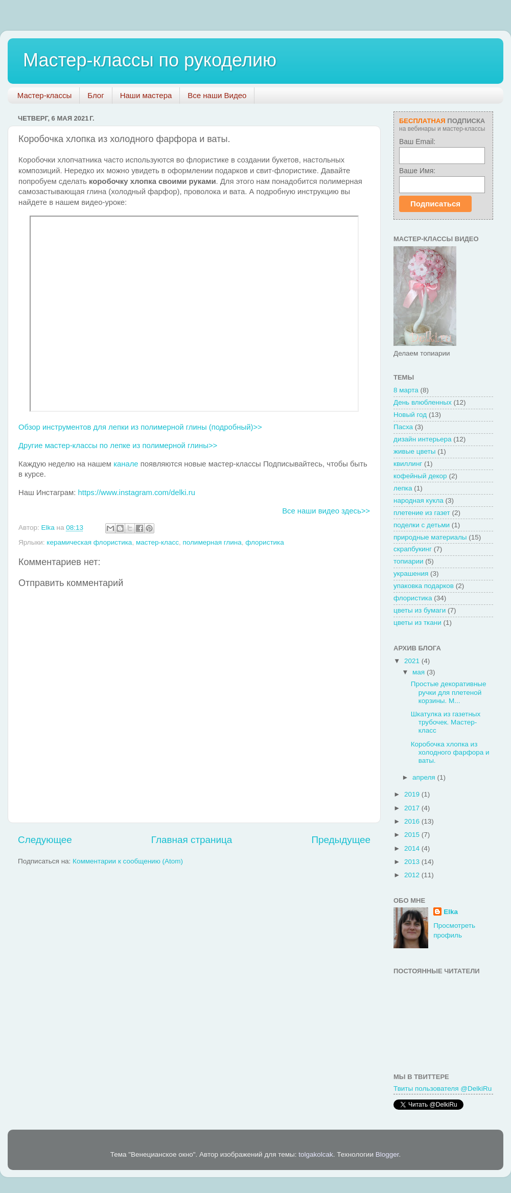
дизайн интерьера (422, 439)
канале (125, 464)
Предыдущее (340, 839)
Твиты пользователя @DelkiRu (442, 1088)
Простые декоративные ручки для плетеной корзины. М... (448, 692)
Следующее (45, 839)
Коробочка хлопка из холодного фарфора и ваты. (450, 752)
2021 (413, 661)
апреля (424, 777)
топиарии (408, 561)
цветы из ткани (417, 622)
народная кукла (418, 500)
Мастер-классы (44, 95)
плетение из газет (421, 513)
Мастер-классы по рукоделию (149, 60)
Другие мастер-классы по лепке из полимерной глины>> (117, 445)
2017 (413, 808)
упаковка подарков (423, 586)
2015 (413, 834)
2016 (413, 821)
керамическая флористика (89, 542)
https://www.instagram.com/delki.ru (136, 492)
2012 (413, 875)
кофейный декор (420, 476)
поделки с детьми (421, 525)
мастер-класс (157, 542)
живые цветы (414, 451)
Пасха (403, 427)
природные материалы (430, 537)
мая (419, 672)
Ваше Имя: (417, 171)
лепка (402, 488)
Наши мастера (146, 95)
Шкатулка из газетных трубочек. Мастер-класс (446, 722)
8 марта (406, 390)
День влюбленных (422, 402)
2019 (413, 794)
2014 (413, 848)
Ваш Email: (417, 141)
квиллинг (407, 463)
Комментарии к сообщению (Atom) (128, 861)
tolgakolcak (315, 1154)
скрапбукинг (412, 549)
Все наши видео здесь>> (326, 511)
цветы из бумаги (419, 610)
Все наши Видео (217, 95)
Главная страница (192, 839)
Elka (451, 912)
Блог (95, 95)
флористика (264, 542)
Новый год (410, 414)
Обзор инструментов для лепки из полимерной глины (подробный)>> (140, 427)
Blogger (387, 1154)
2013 (413, 861)
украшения (410, 573)
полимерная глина (211, 542)
